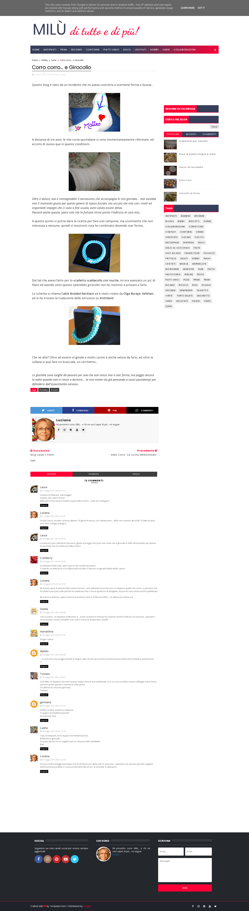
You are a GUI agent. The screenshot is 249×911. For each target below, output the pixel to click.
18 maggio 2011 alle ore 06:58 (54, 612)
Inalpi (207, 258)
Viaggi (196, 301)
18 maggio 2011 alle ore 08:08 (54, 654)
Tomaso (45, 674)
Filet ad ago (173, 253)
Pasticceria (173, 274)
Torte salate (185, 295)
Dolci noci (185, 180)
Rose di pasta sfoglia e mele (197, 154)
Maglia (184, 263)
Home (36, 49)
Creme (200, 232)
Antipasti (49, 49)
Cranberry (46, 558)
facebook (94, 474)
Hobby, (56, 74)
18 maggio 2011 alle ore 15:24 (54, 731)
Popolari (173, 134)
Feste (197, 247)
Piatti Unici (111, 49)
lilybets (44, 651)
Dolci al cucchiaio (178, 247)
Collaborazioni (185, 49)
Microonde (172, 269)
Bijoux (170, 221)
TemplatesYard (57, 906)
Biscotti (194, 221)
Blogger (87, 906)
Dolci (127, 49)
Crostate (172, 237)
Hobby (154, 49)
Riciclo (183, 285)
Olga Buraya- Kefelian (138, 293)
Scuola (206, 285)
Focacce (209, 253)
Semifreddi (186, 290)
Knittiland (106, 298)
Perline (189, 274)
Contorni (93, 49)
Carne (207, 221)
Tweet (48, 410)
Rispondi (44, 505)
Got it (201, 8)
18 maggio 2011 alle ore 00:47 (54, 561)
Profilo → (117, 854)
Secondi (76, 49)
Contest (171, 232)
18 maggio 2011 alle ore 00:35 (54, 538)
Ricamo (170, 285)
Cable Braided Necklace (77, 293)
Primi (63, 49)
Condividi (80, 410)
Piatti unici (173, 279)
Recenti (191, 134)
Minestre (188, 269)
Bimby (181, 221)
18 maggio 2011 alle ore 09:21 (54, 677)
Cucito (199, 237)
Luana (44, 728)
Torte (169, 295)
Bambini (186, 216)
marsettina (46, 631)
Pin (112, 410)
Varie (166, 49)
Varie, (63, 74)
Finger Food (192, 253)
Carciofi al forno (189, 193)
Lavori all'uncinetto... (192, 167)
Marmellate (199, 263)
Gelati (184, 258)
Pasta (211, 269)
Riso (195, 285)
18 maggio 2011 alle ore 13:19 (54, 705)
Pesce (200, 274)
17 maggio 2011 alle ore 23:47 (54, 516)
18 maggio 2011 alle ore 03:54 (54, 584)
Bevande (199, 216)
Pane (201, 269)
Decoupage (172, 242)
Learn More (187, 8)
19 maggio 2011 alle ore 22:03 (54, 759)
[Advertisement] (191, 79)
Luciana (44, 513)
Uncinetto (203, 295)
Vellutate (182, 301)
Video (207, 301)
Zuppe (169, 306)
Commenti (144, 410)
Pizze (186, 279)
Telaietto (202, 290)
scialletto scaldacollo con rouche (96, 280)
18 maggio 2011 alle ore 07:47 (54, 635)
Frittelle (171, 258)
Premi (197, 279)
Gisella (44, 609)
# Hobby (44, 389)
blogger (51, 474)
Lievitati (140, 49)
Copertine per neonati (193, 141)
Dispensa (188, 242)
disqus (136, 474)
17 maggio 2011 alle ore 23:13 (54, 490)
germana (45, 702)
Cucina (186, 237)
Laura (43, 487)
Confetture (196, 226)
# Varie (54, 389)
